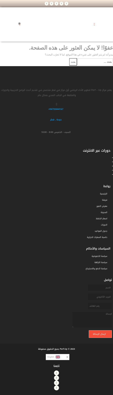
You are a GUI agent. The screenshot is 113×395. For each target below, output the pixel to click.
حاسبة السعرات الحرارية (97, 237)
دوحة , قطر (56, 120)
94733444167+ (55, 109)
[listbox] (57, 357)
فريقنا (104, 200)
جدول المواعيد (101, 231)
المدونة (104, 212)
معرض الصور (101, 206)
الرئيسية (103, 194)
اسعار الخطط (101, 218)
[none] (57, 357)
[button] (94, 24)
